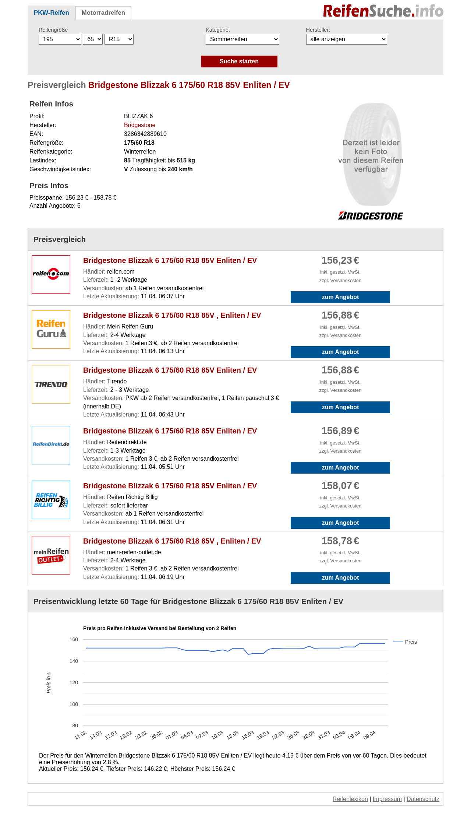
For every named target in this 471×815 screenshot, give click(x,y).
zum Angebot (340, 297)
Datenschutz (423, 799)
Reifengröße (53, 30)
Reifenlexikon (350, 799)
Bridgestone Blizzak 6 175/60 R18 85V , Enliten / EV (172, 315)
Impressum (387, 799)
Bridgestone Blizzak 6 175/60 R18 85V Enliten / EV (170, 260)
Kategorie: (218, 30)
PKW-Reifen (51, 12)
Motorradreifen (103, 12)
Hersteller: (318, 30)
